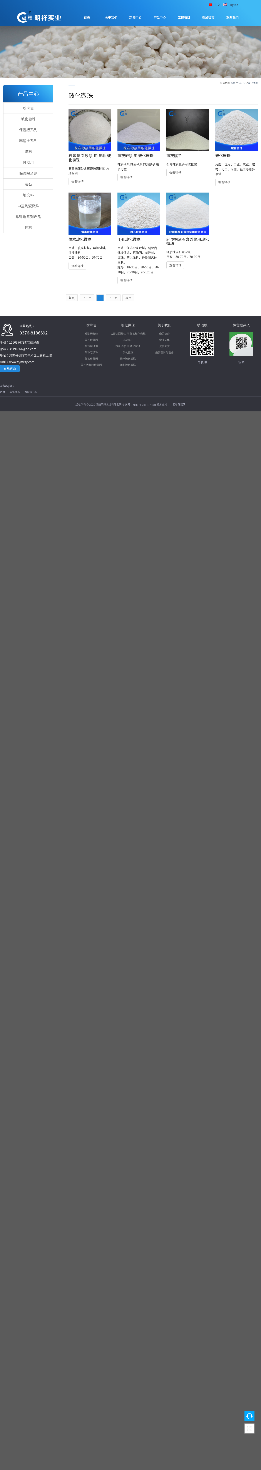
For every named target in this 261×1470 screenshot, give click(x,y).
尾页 (128, 298)
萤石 (28, 184)
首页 (87, 17)
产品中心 (160, 17)
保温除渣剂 (28, 173)
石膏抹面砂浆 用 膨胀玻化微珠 (127, 333)
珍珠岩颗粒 (91, 333)
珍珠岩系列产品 (28, 216)
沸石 (28, 151)
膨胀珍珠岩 (91, 358)
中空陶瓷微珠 (28, 205)
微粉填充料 (30, 392)
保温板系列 (28, 129)
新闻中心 (135, 17)
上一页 (87, 298)
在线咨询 (10, 368)
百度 (2, 392)
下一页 (113, 298)
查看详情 (77, 181)
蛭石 (28, 227)
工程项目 (184, 17)
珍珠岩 (28, 108)
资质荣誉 (164, 346)
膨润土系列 (28, 140)
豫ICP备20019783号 (144, 405)
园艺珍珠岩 (91, 339)
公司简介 (164, 333)
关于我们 (111, 17)
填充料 (28, 195)
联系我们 (232, 17)
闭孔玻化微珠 (128, 364)
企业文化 (164, 339)
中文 (217, 5)
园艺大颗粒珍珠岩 (91, 364)
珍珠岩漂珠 (91, 352)
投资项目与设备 (164, 352)
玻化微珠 (253, 83)
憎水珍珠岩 (91, 346)
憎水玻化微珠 (128, 358)
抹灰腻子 (128, 339)
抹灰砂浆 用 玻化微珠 (127, 346)
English (233, 5)
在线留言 (208, 17)
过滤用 (28, 162)
